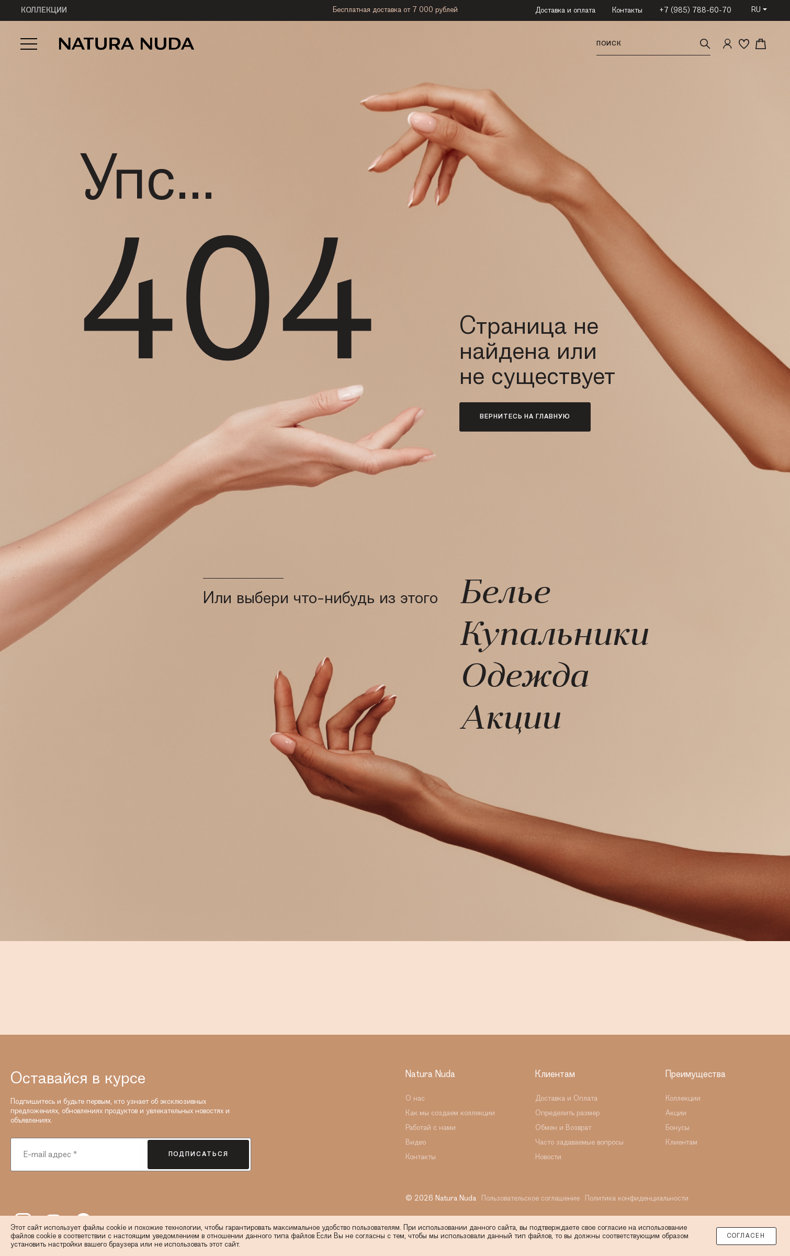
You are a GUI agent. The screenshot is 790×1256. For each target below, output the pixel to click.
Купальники (553, 636)
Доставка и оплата (565, 10)
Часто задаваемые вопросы (579, 1142)
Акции (509, 720)
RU (756, 10)
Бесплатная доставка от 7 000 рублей (395, 10)
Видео (415, 1142)
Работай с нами (430, 1127)
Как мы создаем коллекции (450, 1113)
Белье (504, 595)
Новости (548, 1157)
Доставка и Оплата (566, 1098)
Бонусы (677, 1127)
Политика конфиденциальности (637, 1198)
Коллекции (683, 1098)
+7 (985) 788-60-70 (695, 10)
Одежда (523, 678)
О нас (415, 1098)
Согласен (746, 1236)
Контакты (627, 10)
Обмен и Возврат (563, 1127)
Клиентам (681, 1142)
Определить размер (567, 1113)
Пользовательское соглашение (530, 1198)
